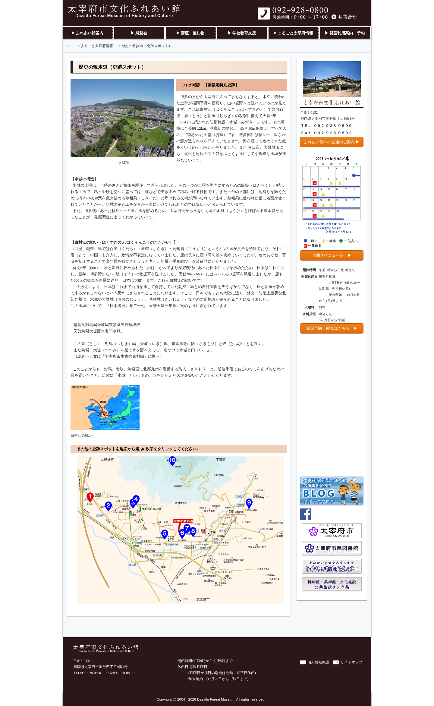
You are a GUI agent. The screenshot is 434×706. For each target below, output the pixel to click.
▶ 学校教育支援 (242, 33)
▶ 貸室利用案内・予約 (345, 33)
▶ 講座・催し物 (190, 33)
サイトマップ (351, 662)
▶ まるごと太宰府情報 (293, 33)
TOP (69, 46)
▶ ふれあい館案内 (87, 33)
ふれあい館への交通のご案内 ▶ (332, 142)
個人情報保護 (318, 662)
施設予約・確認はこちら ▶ (331, 328)
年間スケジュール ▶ (331, 255)
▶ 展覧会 (139, 33)
